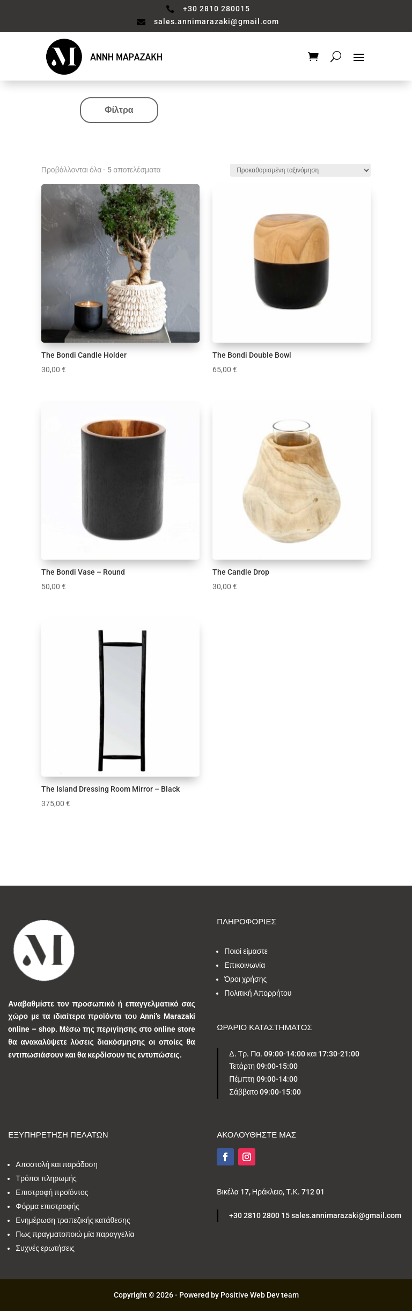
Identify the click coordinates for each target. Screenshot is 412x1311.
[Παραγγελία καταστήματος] (300, 170)
